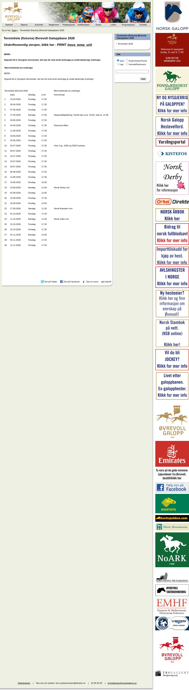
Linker (113, 25)
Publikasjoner (69, 25)
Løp (121, 64)
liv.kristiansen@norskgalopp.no (122, 683)
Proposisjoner (128, 25)
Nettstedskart (24, 683)
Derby (98, 25)
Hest (122, 61)
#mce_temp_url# (79, 45)
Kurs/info (39, 25)
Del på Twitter (51, 282)
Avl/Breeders (84, 25)
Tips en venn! (92, 282)
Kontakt (143, 25)
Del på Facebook (72, 282)
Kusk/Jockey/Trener (138, 61)
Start (14, 30)
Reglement (54, 25)
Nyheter (9, 25)
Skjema (24, 25)
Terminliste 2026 (125, 44)
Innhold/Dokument (137, 64)
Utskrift (108, 282)
